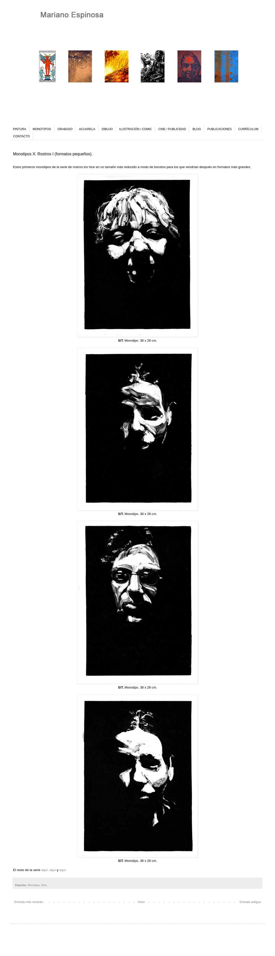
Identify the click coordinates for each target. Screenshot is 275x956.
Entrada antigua (250, 902)
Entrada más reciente (28, 902)
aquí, (44, 870)
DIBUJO (107, 129)
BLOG (196, 129)
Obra (44, 885)
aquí (53, 870)
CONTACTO (21, 136)
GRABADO (65, 129)
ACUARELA (87, 129)
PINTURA (19, 129)
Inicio (141, 902)
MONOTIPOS (42, 129)
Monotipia (34, 885)
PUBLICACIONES (219, 129)
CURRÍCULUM (248, 129)
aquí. (63, 870)
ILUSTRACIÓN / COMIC (135, 129)
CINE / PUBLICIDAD (172, 129)
